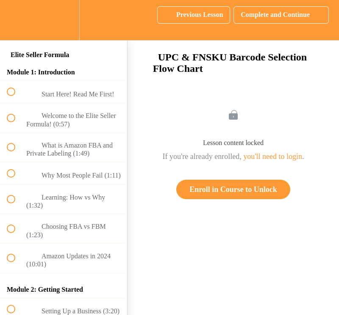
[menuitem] (63, 20)
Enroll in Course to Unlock (233, 189)
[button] (15, 20)
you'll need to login (272, 156)
